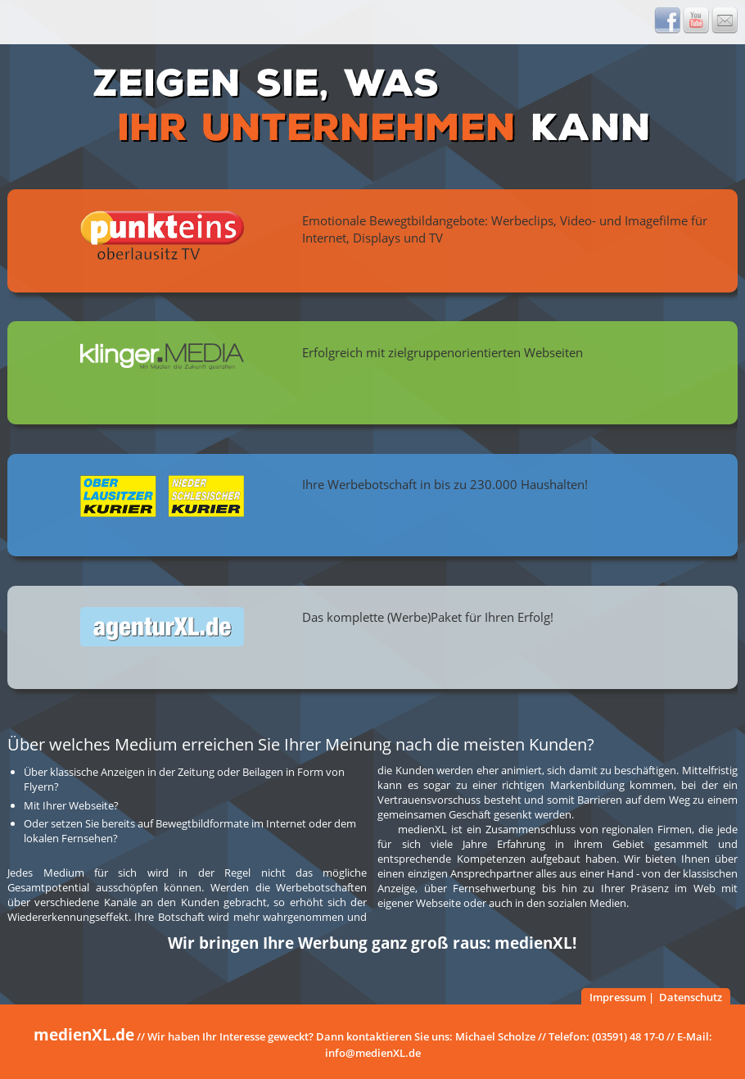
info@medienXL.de (373, 1052)
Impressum (617, 997)
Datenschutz (690, 997)
